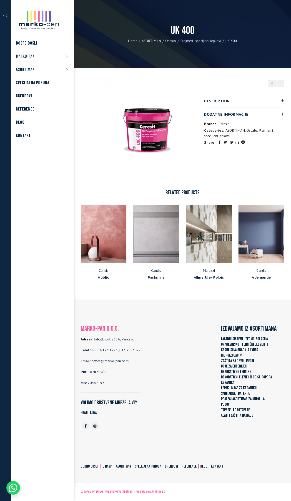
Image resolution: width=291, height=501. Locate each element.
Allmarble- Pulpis (209, 277)
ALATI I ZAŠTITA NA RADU (237, 415)
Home (132, 40)
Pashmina (156, 277)
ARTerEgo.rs (157, 492)
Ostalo (170, 40)
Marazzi (209, 270)
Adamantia (261, 277)
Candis (103, 270)
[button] (13, 488)
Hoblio (103, 277)
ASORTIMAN (151, 40)
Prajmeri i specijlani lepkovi (200, 40)
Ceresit (224, 123)
